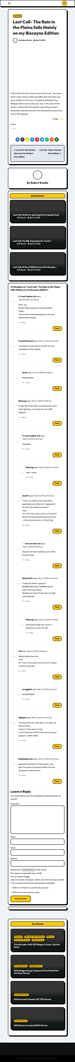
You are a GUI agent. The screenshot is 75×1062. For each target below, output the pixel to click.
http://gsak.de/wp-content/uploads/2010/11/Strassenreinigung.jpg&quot (37, 732)
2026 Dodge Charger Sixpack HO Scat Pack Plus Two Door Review (36, 971)
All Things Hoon (21, 966)
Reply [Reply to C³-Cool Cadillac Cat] (57, 328)
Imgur (61, 119)
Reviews (50, 937)
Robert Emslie (39, 182)
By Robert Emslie (22, 40)
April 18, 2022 (35, 270)
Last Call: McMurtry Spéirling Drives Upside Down (36, 215)
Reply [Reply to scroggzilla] (57, 705)
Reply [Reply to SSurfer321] (57, 607)
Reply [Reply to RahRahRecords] (57, 781)
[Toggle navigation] (9, 3)
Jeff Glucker (20, 218)
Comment (15, 804)
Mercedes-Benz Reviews (34, 937)
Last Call (17, 16)
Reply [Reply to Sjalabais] (57, 746)
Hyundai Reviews (21, 995)
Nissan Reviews (21, 1021)
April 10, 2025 (35, 244)
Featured (18, 937)
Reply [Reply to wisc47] (57, 531)
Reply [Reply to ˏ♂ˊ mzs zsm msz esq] (57, 566)
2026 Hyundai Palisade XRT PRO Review (32, 999)
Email (13, 848)
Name (13, 837)
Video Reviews (38, 940)
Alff (20, 651)
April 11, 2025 (35, 218)
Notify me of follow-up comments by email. (30, 888)
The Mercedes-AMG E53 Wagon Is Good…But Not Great (37, 945)
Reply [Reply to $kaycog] (57, 423)
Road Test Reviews (22, 940)
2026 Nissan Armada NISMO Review (31, 1025)
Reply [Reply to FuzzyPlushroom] (57, 360)
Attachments (16, 870)
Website (14, 859)
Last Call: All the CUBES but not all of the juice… (35, 267)
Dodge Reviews (36, 966)
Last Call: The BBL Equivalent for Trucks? (32, 241)
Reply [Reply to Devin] (57, 388)
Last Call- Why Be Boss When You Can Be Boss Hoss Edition (24, 153)
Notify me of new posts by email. (26, 892)
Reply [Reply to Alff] (57, 677)
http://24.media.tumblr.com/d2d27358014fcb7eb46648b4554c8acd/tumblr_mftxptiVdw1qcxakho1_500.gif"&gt (39, 517)
